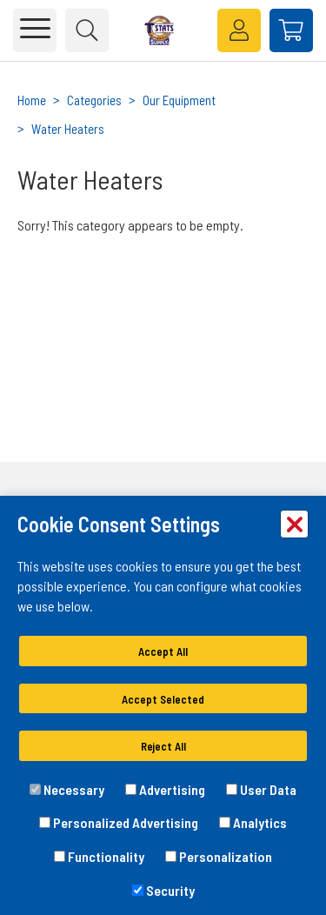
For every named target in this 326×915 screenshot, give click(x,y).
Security (163, 890)
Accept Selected (163, 699)
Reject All (163, 746)
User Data (261, 789)
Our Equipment (179, 100)
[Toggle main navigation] (35, 30)
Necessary (67, 789)
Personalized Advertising (118, 822)
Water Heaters (67, 129)
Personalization (218, 856)
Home (31, 100)
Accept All (163, 651)
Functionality (99, 856)
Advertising (165, 789)
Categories (94, 100)
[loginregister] (239, 30)
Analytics (253, 822)
